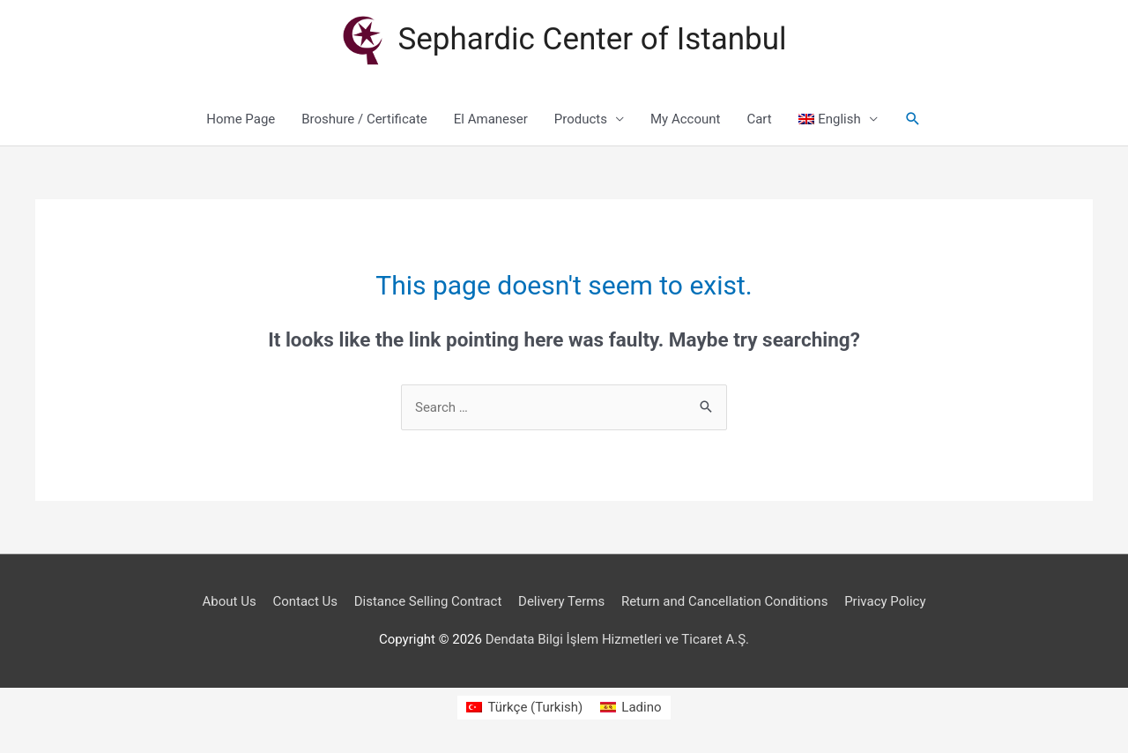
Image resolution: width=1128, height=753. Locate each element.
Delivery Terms (561, 601)
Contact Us (305, 601)
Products (580, 119)
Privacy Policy (884, 601)
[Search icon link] (913, 119)
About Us (229, 601)
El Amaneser (491, 119)
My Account (685, 119)
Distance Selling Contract (428, 601)
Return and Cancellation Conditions (724, 601)
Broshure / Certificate (364, 119)
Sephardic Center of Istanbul (592, 39)
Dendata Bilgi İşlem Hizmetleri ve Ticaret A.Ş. (617, 639)
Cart (758, 119)
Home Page (240, 119)
